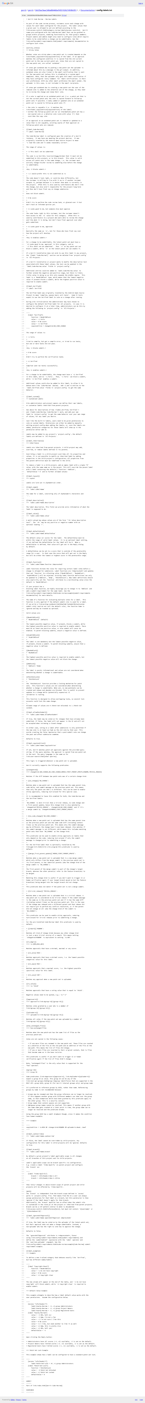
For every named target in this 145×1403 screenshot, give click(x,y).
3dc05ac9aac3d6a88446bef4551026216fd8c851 (56, 10)
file (64, 15)
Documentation (88, 10)
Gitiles (13, 1400)
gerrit (23, 10)
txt (136, 1400)
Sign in (140, 3)
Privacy (18, 1400)
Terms (24, 1400)
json (141, 1400)
